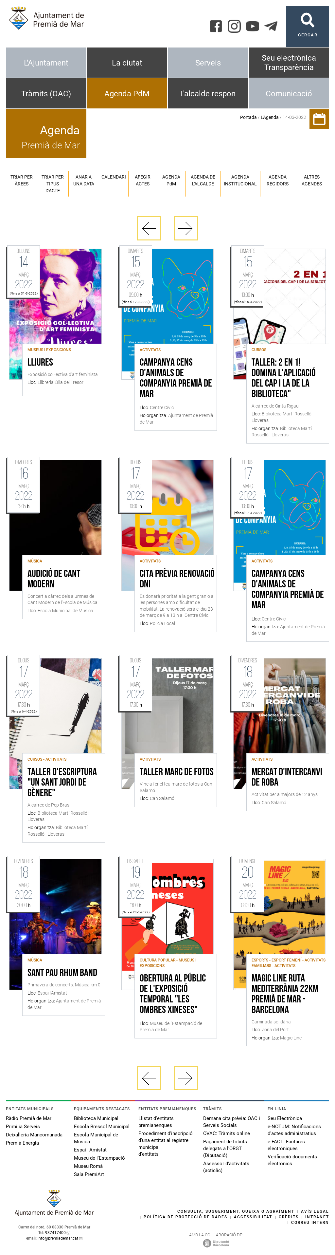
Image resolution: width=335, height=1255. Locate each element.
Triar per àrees (21, 180)
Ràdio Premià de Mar (28, 1118)
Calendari (113, 177)
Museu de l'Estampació (99, 1158)
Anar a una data (83, 180)
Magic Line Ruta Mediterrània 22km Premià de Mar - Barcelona (285, 995)
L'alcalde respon (208, 93)
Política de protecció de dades (185, 1217)
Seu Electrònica (285, 1118)
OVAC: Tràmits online (226, 1133)
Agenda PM (171, 180)
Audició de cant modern (53, 579)
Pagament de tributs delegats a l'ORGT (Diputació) (225, 1148)
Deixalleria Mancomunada (34, 1135)
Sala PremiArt (89, 1174)
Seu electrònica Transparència (289, 62)
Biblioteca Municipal (96, 1118)
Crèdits (289, 1217)
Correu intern (310, 1222)
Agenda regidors (278, 180)
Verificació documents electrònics (292, 1160)
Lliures (40, 363)
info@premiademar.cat (58, 1238)
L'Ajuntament (46, 62)
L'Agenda (270, 117)
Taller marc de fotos (177, 772)
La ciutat (127, 62)
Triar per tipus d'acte (53, 183)
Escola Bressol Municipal (102, 1127)
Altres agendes (312, 180)
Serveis (208, 62)
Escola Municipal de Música (96, 1138)
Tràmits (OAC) (46, 93)
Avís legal (315, 1211)
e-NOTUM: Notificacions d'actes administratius (294, 1130)
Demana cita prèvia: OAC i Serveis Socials (231, 1121)
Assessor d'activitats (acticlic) (226, 1167)
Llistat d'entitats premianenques (156, 1121)
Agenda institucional (240, 180)
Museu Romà (88, 1166)
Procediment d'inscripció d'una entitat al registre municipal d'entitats (165, 1144)
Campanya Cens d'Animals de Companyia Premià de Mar (176, 379)
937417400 (55, 1232)
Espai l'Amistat (90, 1150)
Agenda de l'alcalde (203, 180)
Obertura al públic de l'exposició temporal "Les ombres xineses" (173, 995)
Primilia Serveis (23, 1127)
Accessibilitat (253, 1217)
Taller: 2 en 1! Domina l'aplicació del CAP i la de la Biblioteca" (284, 379)
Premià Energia (22, 1143)
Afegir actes (142, 180)
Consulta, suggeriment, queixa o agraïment (235, 1211)
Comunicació (289, 93)
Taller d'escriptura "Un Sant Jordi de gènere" (62, 783)
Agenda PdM (127, 93)
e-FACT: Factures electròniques (286, 1145)
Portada (248, 117)
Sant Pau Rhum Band (62, 973)
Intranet (317, 1217)
